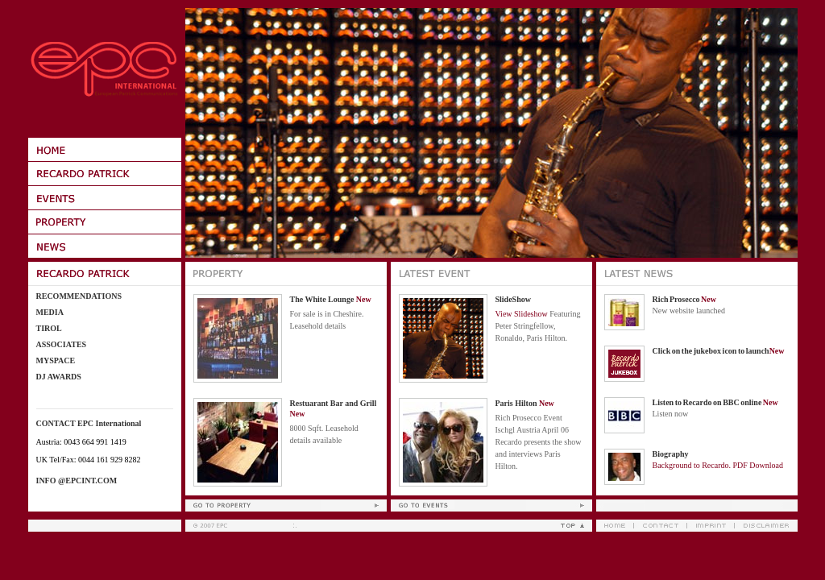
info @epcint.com (77, 480)
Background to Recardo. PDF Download (718, 465)
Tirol (49, 328)
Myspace (56, 360)
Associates (61, 344)
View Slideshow (521, 313)
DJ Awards (58, 376)
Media (50, 312)
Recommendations (79, 296)
